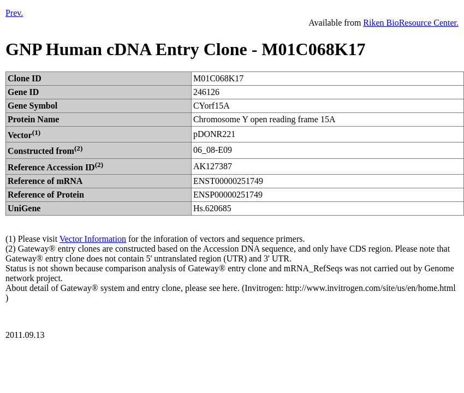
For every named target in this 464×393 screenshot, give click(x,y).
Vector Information (93, 238)
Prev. (14, 12)
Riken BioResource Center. (411, 22)
